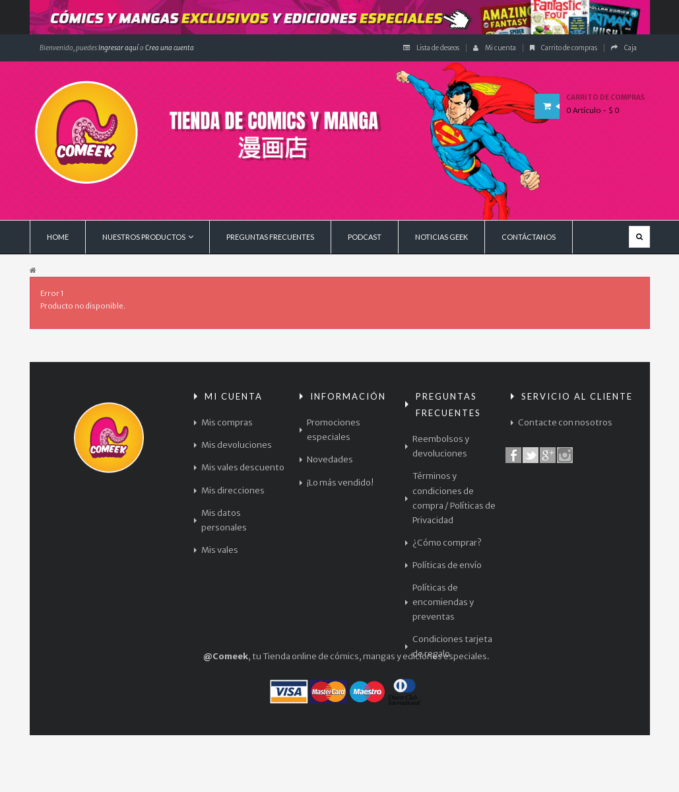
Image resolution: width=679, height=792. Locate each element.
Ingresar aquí (118, 48)
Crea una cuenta (169, 48)
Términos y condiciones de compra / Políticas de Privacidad (454, 497)
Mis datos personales (224, 520)
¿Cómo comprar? (447, 542)
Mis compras (227, 422)
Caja (624, 48)
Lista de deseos (431, 48)
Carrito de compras (563, 48)
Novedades (330, 459)
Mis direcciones (233, 490)
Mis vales (219, 550)
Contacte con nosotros (565, 422)
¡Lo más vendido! (340, 482)
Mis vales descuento (242, 467)
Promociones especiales (333, 430)
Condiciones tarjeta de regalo (452, 646)
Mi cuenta (494, 48)
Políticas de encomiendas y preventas (443, 602)
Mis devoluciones (236, 444)
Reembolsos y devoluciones (440, 446)
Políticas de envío (447, 565)
